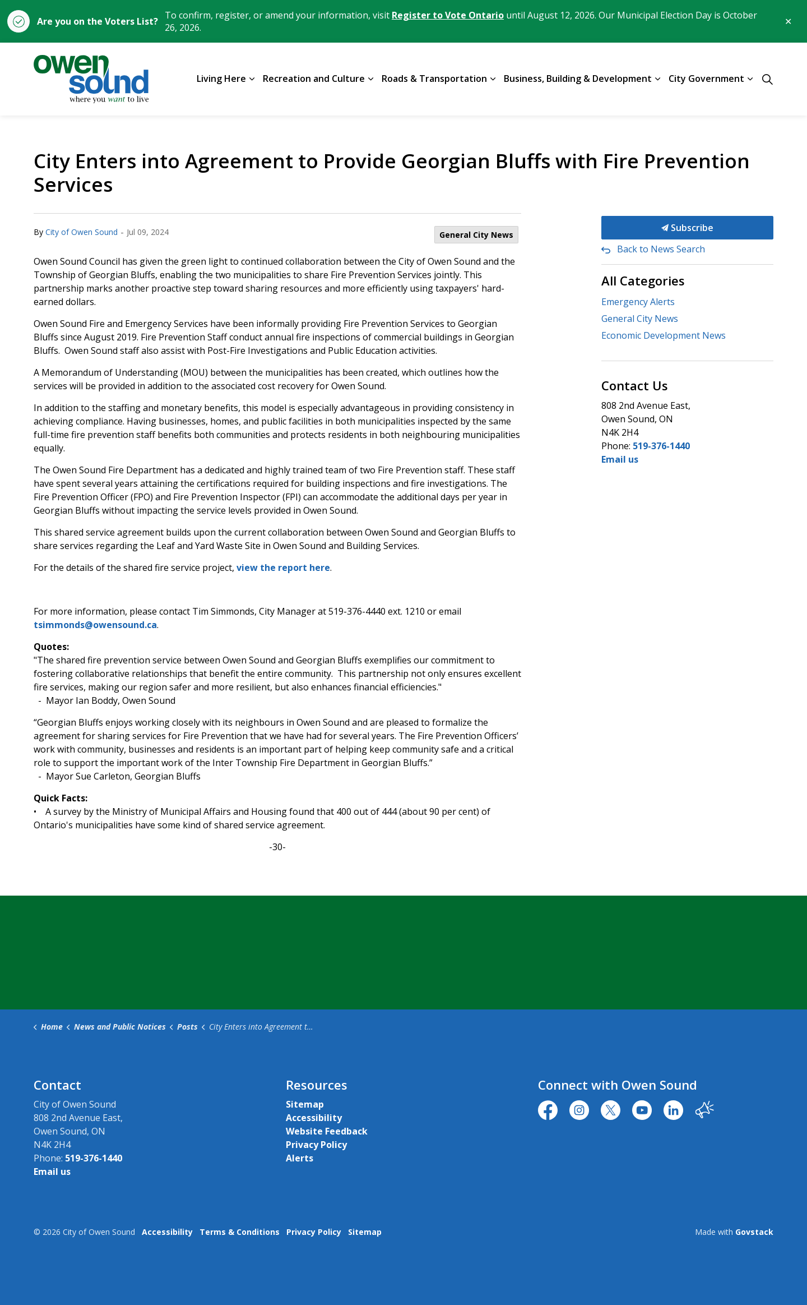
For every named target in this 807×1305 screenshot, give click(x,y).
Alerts (299, 1158)
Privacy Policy (316, 1144)
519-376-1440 (661, 446)
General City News (476, 234)
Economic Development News (663, 335)
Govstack (754, 1231)
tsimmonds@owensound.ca (95, 625)
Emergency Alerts (638, 302)
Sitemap (305, 1104)
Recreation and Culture (314, 78)
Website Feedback (327, 1131)
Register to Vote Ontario (448, 15)
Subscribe (687, 227)
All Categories (643, 280)
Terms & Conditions (240, 1231)
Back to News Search (661, 249)
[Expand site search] (767, 79)
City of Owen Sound (81, 232)
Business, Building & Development (578, 78)
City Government (706, 78)
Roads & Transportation (434, 78)
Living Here (221, 78)
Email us (619, 459)
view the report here (283, 567)
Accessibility (314, 1118)
